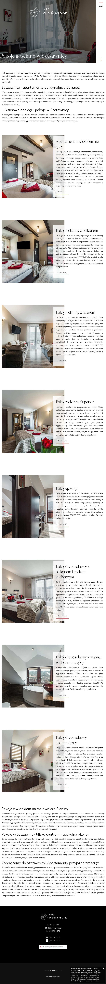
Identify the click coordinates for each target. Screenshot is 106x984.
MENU (101, 5)
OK (103, 969)
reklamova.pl (56, 976)
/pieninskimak (53, 937)
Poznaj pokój (62, 192)
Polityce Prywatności (91, 981)
